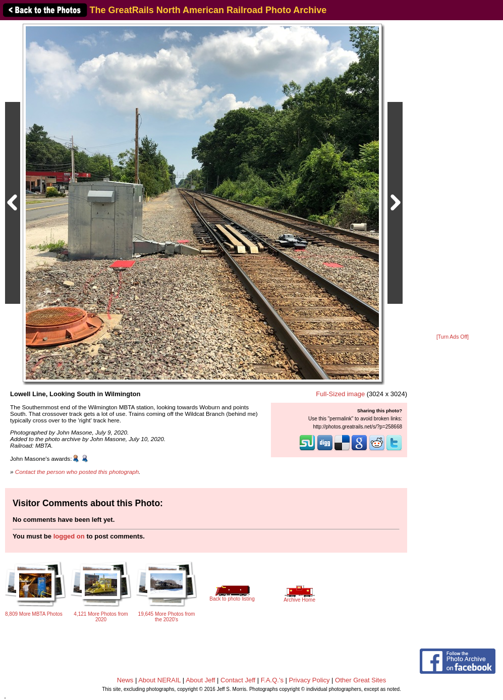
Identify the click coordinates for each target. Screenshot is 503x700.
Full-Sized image (340, 394)
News (125, 680)
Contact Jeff (237, 680)
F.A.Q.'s (272, 680)
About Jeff (200, 680)
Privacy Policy (309, 680)
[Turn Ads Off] (452, 337)
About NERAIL (159, 680)
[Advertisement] (452, 177)
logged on (69, 536)
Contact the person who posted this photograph (77, 471)
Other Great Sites (360, 680)
